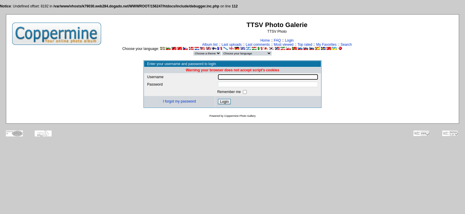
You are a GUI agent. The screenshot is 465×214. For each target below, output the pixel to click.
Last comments (258, 45)
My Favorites (326, 45)
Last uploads (232, 45)
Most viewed (284, 45)
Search (346, 45)
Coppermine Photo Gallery (240, 115)
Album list (210, 45)
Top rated (304, 45)
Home (265, 40)
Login (289, 40)
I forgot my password (179, 101)
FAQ (277, 40)
